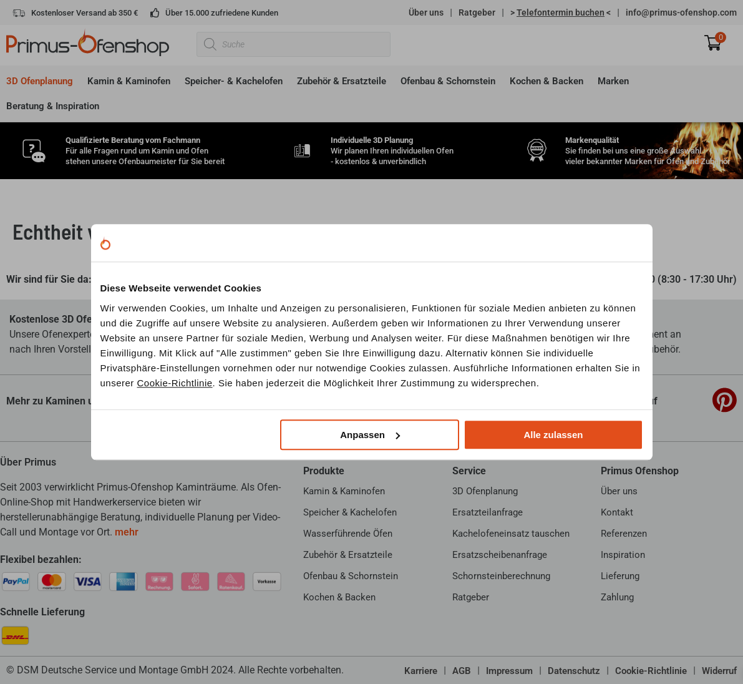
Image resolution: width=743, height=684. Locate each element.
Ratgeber (477, 12)
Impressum (509, 671)
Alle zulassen (553, 434)
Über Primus (28, 462)
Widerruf (719, 671)
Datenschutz (574, 671)
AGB (461, 671)
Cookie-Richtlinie (175, 383)
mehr (126, 532)
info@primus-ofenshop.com (681, 12)
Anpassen (370, 434)
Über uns (426, 12)
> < (560, 12)
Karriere (420, 671)
